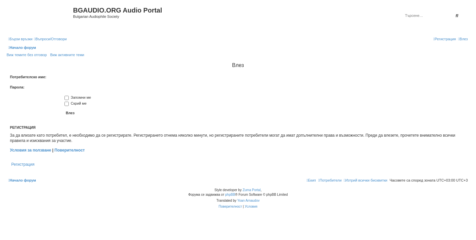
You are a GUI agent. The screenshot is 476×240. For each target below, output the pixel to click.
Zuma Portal (251, 190)
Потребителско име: (28, 77)
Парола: (17, 87)
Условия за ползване (30, 150)
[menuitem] (50, 39)
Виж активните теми (67, 55)
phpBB (230, 194)
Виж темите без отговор (27, 55)
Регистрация (22, 164)
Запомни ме (77, 97)
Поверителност (70, 150)
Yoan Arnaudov (248, 200)
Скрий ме (75, 103)
